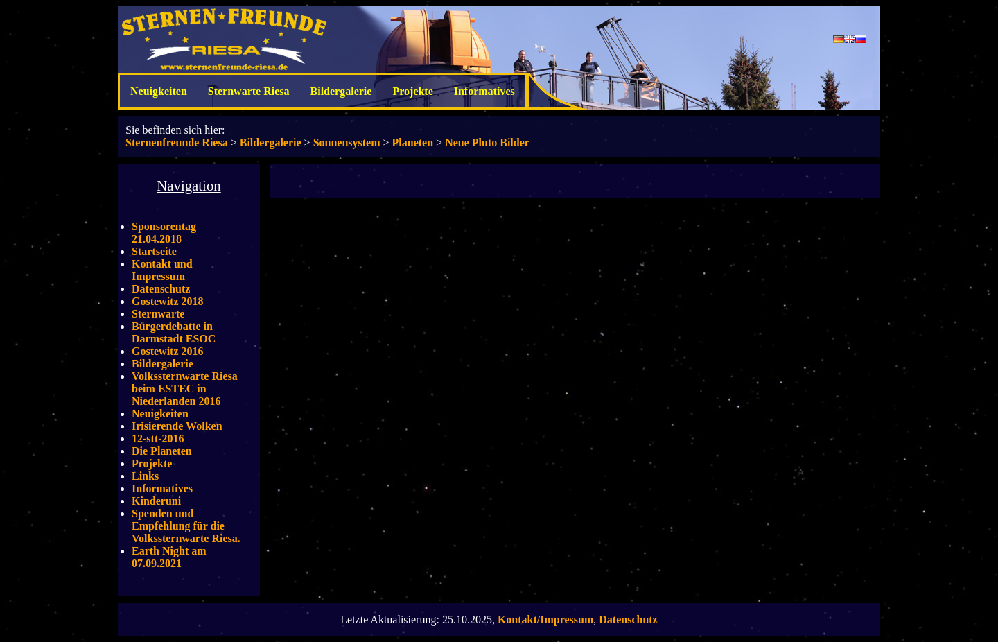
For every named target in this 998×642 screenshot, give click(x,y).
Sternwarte (158, 314)
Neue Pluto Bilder (487, 142)
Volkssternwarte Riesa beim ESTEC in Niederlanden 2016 (185, 388)
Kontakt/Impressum (545, 619)
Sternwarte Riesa (249, 91)
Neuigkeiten (158, 91)
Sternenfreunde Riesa (176, 142)
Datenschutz (161, 289)
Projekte (412, 91)
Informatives (484, 91)
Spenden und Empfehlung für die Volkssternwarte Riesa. (186, 525)
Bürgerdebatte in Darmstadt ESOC (174, 332)
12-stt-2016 (158, 438)
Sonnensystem (346, 142)
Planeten (413, 142)
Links (145, 476)
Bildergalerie (341, 91)
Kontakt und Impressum (162, 270)
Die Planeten (162, 451)
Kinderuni (156, 501)
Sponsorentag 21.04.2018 (164, 232)
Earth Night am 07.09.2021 (169, 557)
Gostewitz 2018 (168, 301)
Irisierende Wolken (177, 426)
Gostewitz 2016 (168, 351)
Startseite (154, 251)
